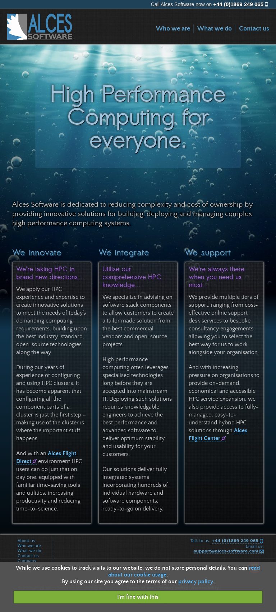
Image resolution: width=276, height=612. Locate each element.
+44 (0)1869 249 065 (238, 4)
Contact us (254, 28)
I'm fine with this (137, 597)
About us (27, 540)
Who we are (173, 28)
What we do (214, 28)
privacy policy (195, 581)
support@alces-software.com (226, 551)
